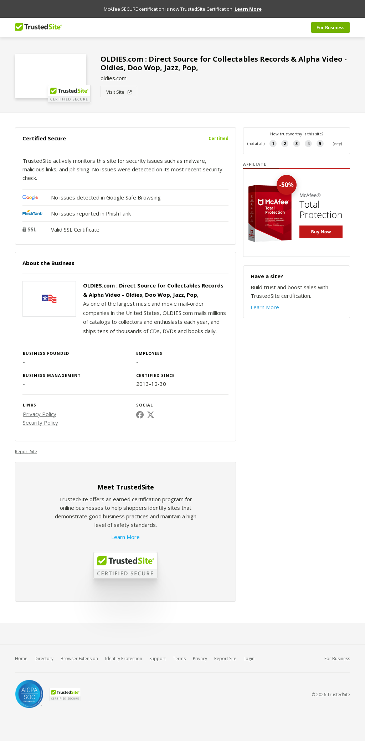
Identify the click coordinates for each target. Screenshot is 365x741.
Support (157, 659)
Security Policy (40, 422)
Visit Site (119, 92)
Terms (179, 659)
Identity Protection (123, 659)
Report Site (26, 452)
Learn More (125, 536)
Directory (44, 659)
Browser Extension (79, 659)
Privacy (200, 659)
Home (21, 659)
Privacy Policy (39, 414)
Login (249, 659)
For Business (330, 27)
